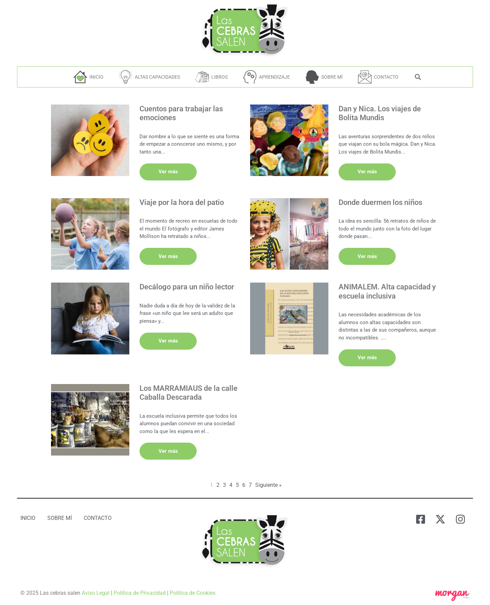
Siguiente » (268, 484)
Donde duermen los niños (380, 200)
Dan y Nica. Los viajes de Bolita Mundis (380, 113)
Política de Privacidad (140, 592)
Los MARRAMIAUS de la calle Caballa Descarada (189, 393)
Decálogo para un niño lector (187, 289)
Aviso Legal (96, 592)
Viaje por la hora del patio (182, 200)
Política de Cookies (192, 592)
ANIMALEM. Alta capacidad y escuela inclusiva (387, 293)
